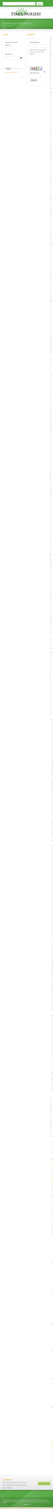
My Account (36, 2)
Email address (37, 42)
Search (40, 4)
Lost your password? (11, 72)
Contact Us (23, 2)
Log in (8, 68)
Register (34, 80)
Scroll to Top (26, 1504)
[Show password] (21, 58)
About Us (15, 2)
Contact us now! (44, 1483)
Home (4, 26)
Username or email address (11, 43)
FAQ (30, 2)
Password (11, 54)
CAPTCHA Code (35, 73)
